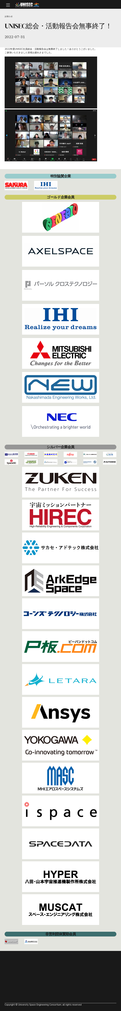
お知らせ (9, 16)
